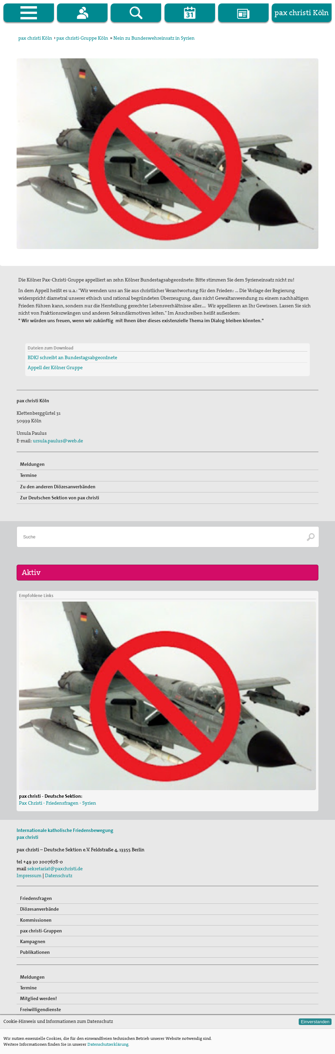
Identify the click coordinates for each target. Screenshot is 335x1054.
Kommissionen (36, 920)
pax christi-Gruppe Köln (82, 38)
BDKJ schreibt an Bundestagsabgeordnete (72, 357)
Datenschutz (58, 875)
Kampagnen (32, 941)
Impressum (29, 875)
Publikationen (35, 952)
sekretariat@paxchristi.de (55, 868)
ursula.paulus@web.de (58, 441)
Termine (28, 475)
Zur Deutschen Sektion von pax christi (59, 498)
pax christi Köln (35, 38)
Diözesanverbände (39, 909)
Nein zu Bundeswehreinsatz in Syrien (154, 38)
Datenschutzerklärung (107, 1044)
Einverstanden (315, 1021)
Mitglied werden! (38, 998)
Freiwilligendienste (40, 1009)
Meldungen (32, 464)
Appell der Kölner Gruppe (55, 367)
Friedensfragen (36, 898)
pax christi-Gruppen (41, 931)
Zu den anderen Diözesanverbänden (57, 486)
